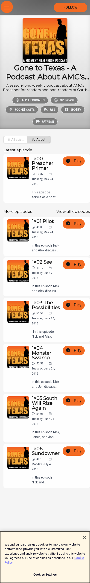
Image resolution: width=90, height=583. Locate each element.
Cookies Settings (45, 577)
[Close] (84, 540)
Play (73, 161)
